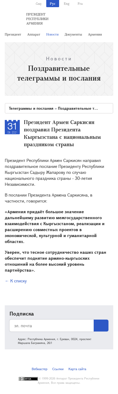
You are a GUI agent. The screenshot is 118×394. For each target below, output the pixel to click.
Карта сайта (77, 369)
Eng (66, 3)
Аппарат (33, 34)
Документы (73, 34)
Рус (53, 3)
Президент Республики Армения (37, 19)
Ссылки (58, 369)
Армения (95, 34)
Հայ (38, 3)
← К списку (16, 281)
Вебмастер (39, 369)
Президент (13, 34)
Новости (52, 34)
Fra (80, 3)
